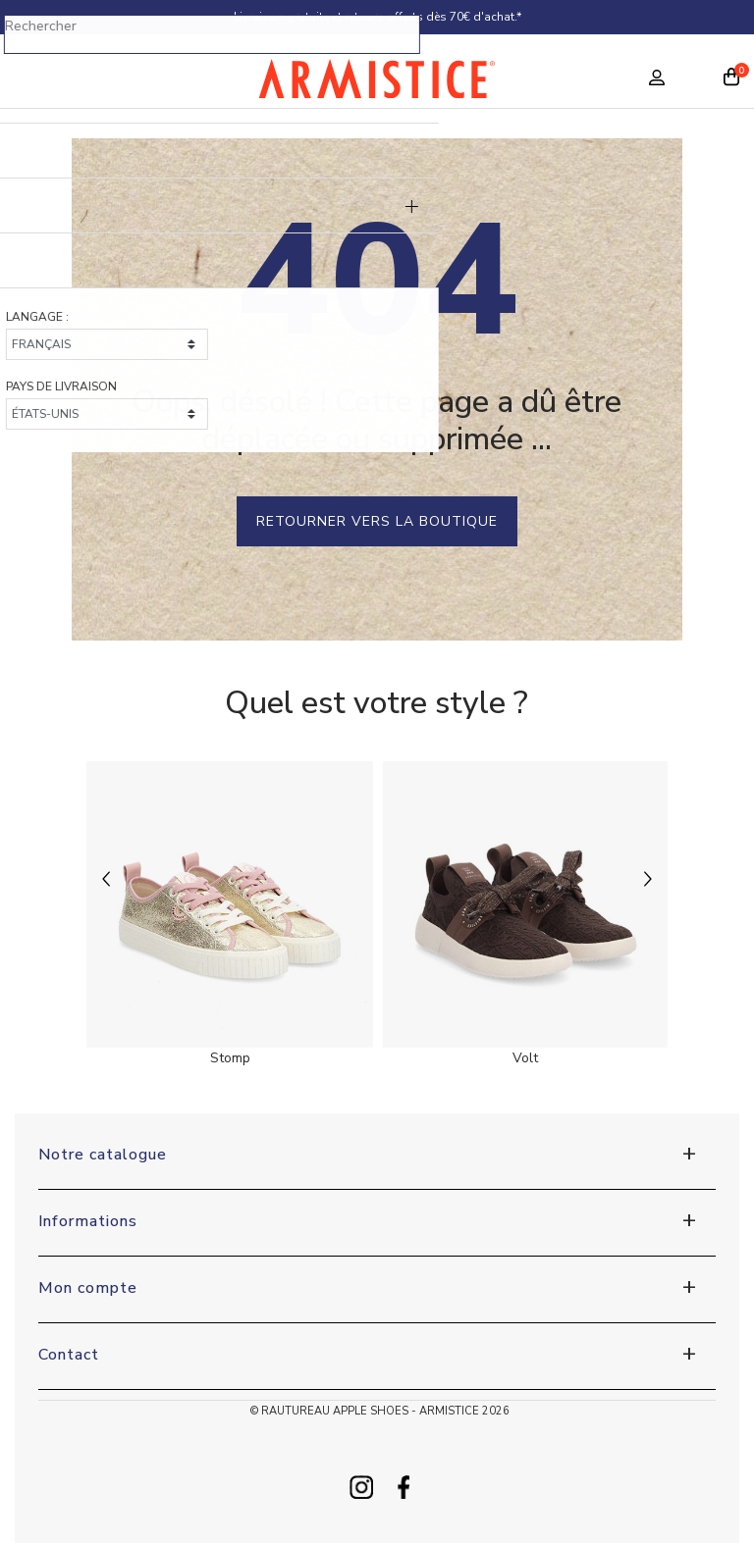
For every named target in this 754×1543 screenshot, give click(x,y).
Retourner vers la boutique (377, 521)
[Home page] (376, 83)
